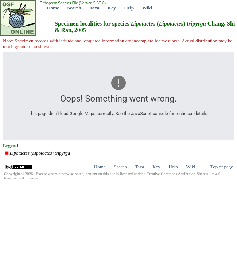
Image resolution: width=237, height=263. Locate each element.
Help (129, 8)
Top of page (221, 166)
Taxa (95, 8)
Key (112, 8)
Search (74, 8)
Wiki (147, 8)
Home (53, 8)
